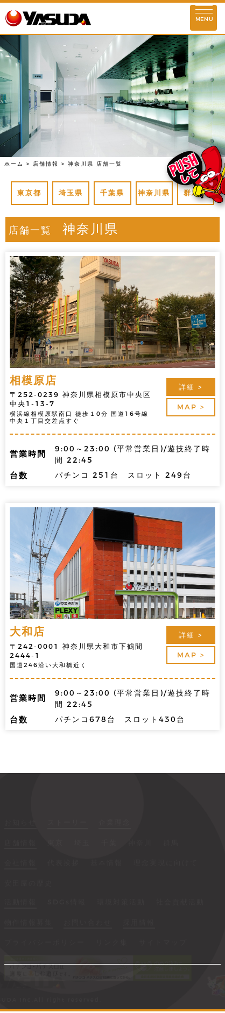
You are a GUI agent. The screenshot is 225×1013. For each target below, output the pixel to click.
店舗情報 (20, 843)
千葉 (109, 843)
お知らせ (20, 823)
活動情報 (20, 902)
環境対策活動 (121, 902)
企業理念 (115, 823)
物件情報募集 (28, 923)
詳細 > (190, 386)
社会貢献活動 (180, 902)
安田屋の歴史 (28, 884)
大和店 (27, 631)
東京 (55, 843)
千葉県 (112, 192)
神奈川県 (154, 192)
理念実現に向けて (165, 863)
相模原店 (33, 380)
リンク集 (112, 943)
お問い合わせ (88, 923)
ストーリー (67, 823)
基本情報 (106, 863)
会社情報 (20, 863)
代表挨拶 (63, 863)
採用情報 (139, 923)
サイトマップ (163, 943)
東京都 (29, 192)
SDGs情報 (66, 902)
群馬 (171, 843)
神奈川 (140, 843)
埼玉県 (71, 192)
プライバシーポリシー (44, 943)
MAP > (191, 406)
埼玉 (82, 843)
